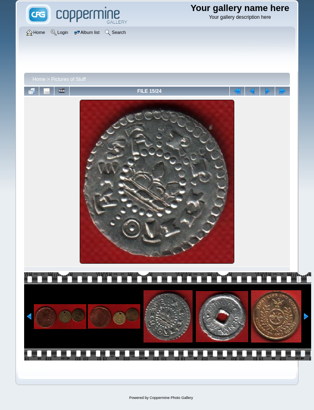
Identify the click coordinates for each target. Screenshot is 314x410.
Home (38, 79)
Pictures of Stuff (68, 79)
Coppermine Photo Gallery (171, 398)
